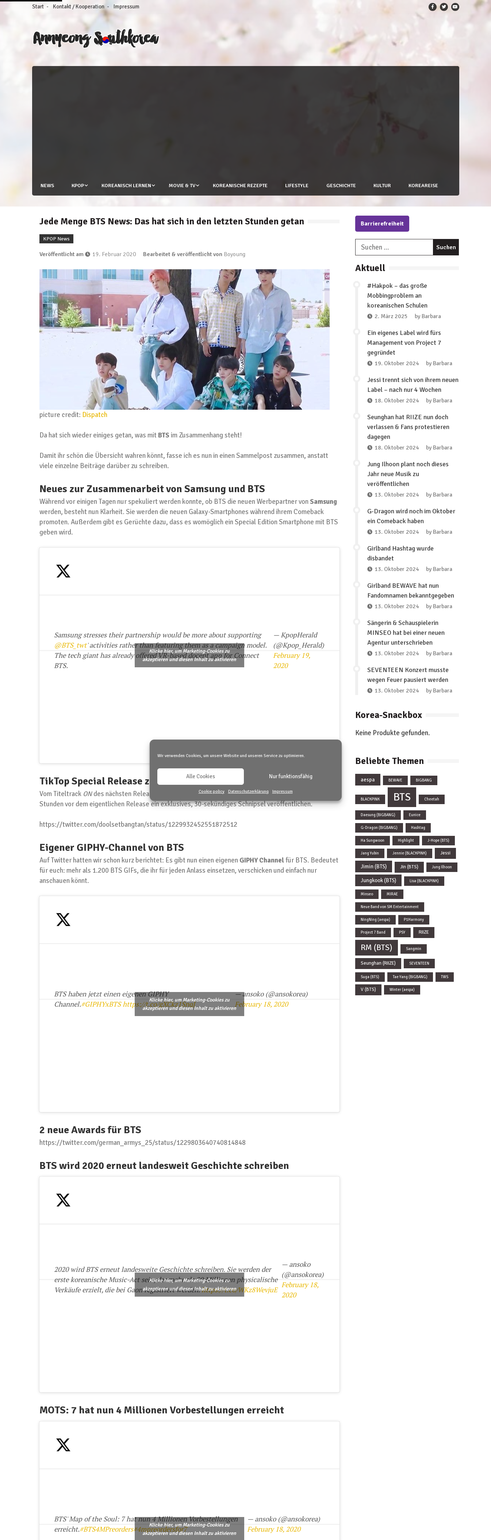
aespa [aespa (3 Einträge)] (368, 779)
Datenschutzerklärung (248, 791)
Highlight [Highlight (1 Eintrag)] (406, 840)
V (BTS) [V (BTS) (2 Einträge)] (368, 989)
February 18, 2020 (261, 1004)
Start (38, 6)
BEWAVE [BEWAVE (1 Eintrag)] (395, 780)
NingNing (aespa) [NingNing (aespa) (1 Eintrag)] (375, 919)
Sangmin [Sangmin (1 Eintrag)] (413, 948)
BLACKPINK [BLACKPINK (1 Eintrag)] (370, 799)
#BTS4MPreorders (106, 1529)
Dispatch (94, 414)
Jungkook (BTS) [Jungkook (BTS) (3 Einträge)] (378, 880)
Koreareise (424, 185)
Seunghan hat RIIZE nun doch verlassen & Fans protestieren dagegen (408, 427)
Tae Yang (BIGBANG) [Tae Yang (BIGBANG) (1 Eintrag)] (410, 976)
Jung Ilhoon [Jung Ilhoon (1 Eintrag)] (442, 867)
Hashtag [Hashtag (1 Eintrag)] (418, 827)
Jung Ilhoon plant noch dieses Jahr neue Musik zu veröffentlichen (408, 474)
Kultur (383, 185)
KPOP (77, 185)
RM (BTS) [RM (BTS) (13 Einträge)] (376, 947)
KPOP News (56, 238)
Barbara (431, 316)
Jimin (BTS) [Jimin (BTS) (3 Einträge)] (374, 866)
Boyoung (234, 254)
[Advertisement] (249, 121)
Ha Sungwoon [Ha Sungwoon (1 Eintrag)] (372, 840)
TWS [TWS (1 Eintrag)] (444, 976)
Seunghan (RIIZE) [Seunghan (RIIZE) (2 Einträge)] (378, 963)
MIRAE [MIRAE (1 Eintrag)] (392, 894)
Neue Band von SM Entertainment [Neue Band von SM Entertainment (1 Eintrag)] (390, 906)
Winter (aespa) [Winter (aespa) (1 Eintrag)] (402, 989)
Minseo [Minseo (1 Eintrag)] (367, 894)
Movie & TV (182, 185)
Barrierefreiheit (382, 223)
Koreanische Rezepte (240, 185)
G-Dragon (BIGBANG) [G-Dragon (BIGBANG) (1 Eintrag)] (379, 827)
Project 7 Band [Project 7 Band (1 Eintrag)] (373, 932)
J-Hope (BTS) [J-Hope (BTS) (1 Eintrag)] (438, 840)
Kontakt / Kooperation (78, 6)
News (46, 185)
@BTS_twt (70, 645)
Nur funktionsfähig (290, 776)
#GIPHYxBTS (101, 1004)
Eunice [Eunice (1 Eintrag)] (415, 815)
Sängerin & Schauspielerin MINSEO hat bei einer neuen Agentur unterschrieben (406, 633)
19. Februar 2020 (114, 254)
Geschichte (341, 185)
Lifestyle (297, 185)
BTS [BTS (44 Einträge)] (402, 797)
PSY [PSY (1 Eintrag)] (402, 932)
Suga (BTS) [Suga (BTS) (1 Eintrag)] (370, 976)
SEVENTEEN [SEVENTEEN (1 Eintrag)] (419, 963)
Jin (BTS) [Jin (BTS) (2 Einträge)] (409, 867)
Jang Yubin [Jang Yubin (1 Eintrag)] (370, 853)
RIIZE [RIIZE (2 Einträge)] (424, 932)
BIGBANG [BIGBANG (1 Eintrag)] (424, 780)
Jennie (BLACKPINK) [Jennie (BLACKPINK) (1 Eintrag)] (409, 853)
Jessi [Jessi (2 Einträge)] (445, 853)
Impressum (282, 791)
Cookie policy (212, 791)
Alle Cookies (200, 776)
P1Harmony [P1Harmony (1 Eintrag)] (414, 919)
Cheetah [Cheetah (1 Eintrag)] (431, 799)
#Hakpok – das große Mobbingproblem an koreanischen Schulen (397, 295)
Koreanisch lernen (126, 185)
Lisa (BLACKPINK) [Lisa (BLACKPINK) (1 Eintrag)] (424, 881)
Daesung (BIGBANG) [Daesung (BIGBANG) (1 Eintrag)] (378, 815)
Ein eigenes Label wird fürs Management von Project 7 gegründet (404, 342)
